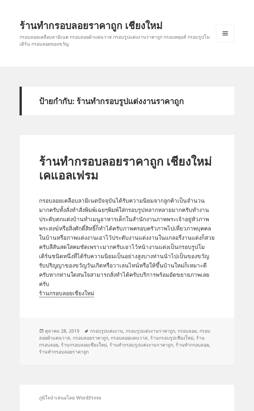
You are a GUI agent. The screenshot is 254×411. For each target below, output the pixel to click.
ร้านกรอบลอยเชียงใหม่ (66, 293)
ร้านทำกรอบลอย (192, 345)
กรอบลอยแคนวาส (129, 338)
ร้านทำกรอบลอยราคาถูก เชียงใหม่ (91, 25)
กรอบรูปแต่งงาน (106, 331)
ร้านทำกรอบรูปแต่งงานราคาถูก (141, 345)
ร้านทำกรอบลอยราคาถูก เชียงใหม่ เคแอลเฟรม (125, 168)
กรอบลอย (187, 331)
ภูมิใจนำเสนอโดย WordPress (70, 397)
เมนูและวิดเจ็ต (225, 33)
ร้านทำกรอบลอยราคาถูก (64, 352)
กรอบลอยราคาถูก (90, 338)
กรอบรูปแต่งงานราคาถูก (150, 331)
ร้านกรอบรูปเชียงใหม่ (171, 338)
